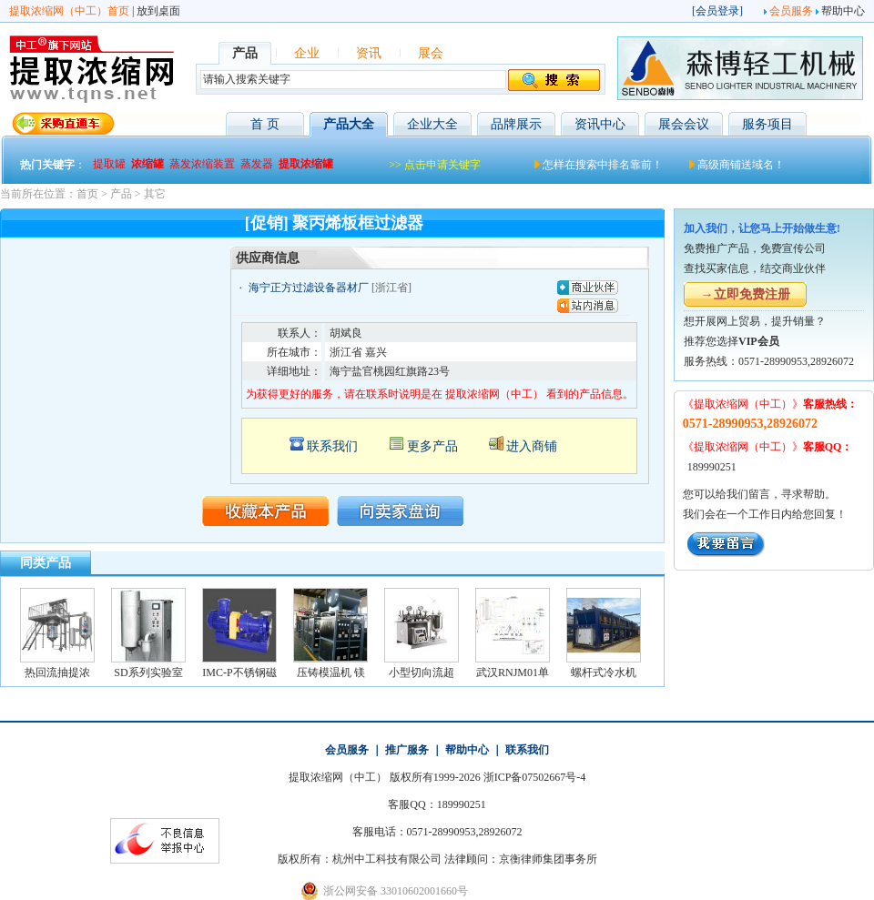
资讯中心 (599, 124)
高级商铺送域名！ (741, 164)
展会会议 (683, 124)
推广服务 (407, 749)
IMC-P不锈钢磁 (239, 672)
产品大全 (348, 124)
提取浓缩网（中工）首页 (69, 11)
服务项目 (767, 124)
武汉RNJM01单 (512, 672)
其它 (155, 193)
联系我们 (332, 446)
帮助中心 (843, 11)
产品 (121, 193)
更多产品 (432, 446)
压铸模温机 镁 (331, 672)
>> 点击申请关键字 (435, 164)
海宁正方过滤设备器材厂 (309, 287)
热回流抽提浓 (57, 672)
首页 (87, 193)
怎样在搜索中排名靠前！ (603, 164)
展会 (430, 53)
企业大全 (432, 124)
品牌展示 (516, 124)
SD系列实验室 (148, 672)
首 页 (264, 124)
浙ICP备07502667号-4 (534, 777)
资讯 (368, 53)
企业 (307, 53)
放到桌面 (158, 11)
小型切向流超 (421, 672)
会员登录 (717, 11)
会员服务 (791, 11)
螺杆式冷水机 (603, 672)
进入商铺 (531, 446)
